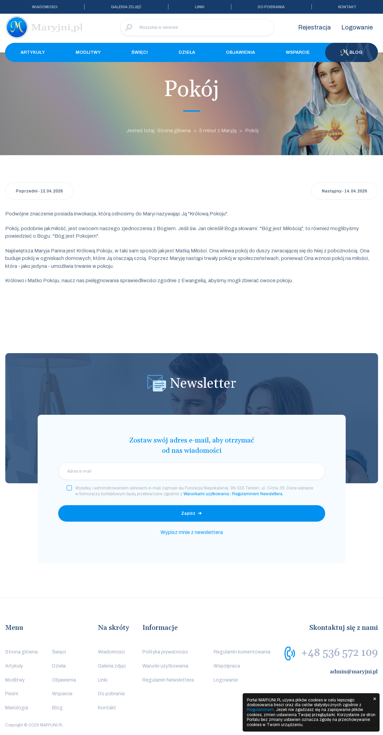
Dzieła (187, 52)
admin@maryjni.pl (354, 671)
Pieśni (11, 693)
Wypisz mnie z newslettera (192, 532)
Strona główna (21, 652)
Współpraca (227, 666)
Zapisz (188, 513)
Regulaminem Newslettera (257, 493)
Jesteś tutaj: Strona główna (158, 130)
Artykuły (33, 52)
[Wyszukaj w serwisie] (197, 27)
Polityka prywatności (165, 652)
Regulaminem (260, 709)
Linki (199, 7)
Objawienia (240, 52)
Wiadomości (45, 7)
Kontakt (347, 7)
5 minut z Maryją (218, 130)
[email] (191, 471)
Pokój (251, 130)
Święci (139, 52)
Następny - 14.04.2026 (344, 191)
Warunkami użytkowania (206, 493)
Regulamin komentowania (242, 652)
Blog (351, 52)
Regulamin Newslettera (168, 680)
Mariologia (16, 707)
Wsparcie (298, 52)
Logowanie (357, 27)
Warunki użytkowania (165, 666)
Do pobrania (271, 7)
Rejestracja (314, 27)
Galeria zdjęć (126, 7)
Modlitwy (88, 52)
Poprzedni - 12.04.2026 (39, 191)
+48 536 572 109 (339, 652)
